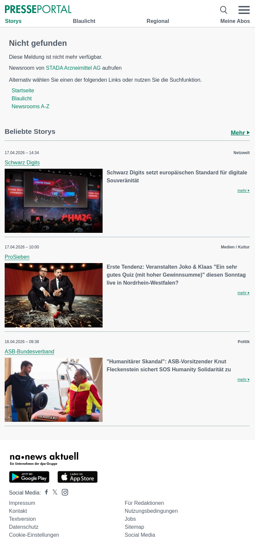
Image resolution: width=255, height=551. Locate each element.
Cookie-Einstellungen (34, 535)
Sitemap (134, 527)
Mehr (240, 133)
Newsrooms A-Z (30, 106)
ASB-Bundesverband (29, 351)
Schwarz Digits (22, 162)
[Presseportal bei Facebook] (44, 493)
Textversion (22, 519)
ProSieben (17, 257)
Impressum (22, 503)
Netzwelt (241, 152)
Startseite (23, 90)
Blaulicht (84, 21)
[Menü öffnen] (244, 10)
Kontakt (18, 511)
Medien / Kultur (235, 247)
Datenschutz (24, 527)
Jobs (130, 519)
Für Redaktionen (144, 503)
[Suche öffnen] (224, 10)
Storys (13, 21)
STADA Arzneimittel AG (73, 68)
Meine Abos (235, 21)
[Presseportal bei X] (53, 493)
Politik (244, 341)
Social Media (140, 535)
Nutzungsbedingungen (151, 511)
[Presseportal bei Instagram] (63, 492)
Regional (158, 21)
